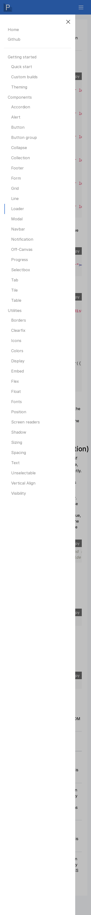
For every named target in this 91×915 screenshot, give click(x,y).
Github (14, 39)
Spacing (18, 452)
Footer (17, 168)
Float (16, 391)
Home (13, 29)
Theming (19, 87)
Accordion (20, 106)
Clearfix (18, 330)
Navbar (18, 229)
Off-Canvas (22, 249)
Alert (15, 117)
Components (20, 97)
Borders (18, 320)
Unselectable (23, 472)
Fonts (16, 401)
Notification (22, 239)
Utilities (15, 310)
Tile (14, 290)
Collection (20, 157)
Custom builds (24, 76)
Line (15, 198)
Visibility (18, 493)
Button (18, 127)
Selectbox (20, 269)
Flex (15, 381)
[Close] (68, 21)
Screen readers (25, 422)
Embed (17, 371)
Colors (17, 350)
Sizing (16, 442)
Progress (19, 259)
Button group (24, 137)
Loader (17, 208)
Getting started (22, 57)
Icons (16, 340)
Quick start (21, 66)
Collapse (19, 147)
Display (18, 360)
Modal (17, 218)
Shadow (18, 432)
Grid (15, 188)
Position (18, 411)
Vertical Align (23, 483)
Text (15, 462)
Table (16, 300)
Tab (14, 280)
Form (16, 178)
